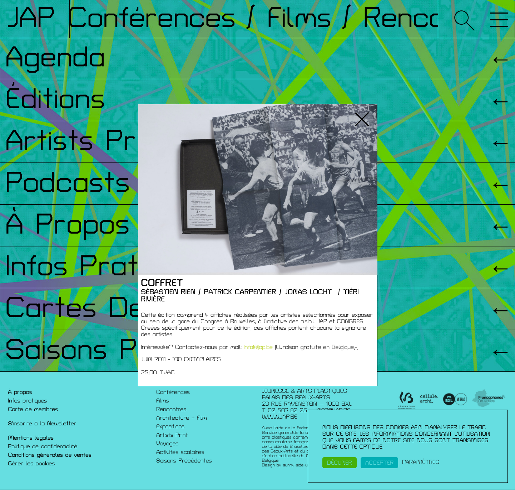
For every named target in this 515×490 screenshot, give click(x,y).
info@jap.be (258, 347)
